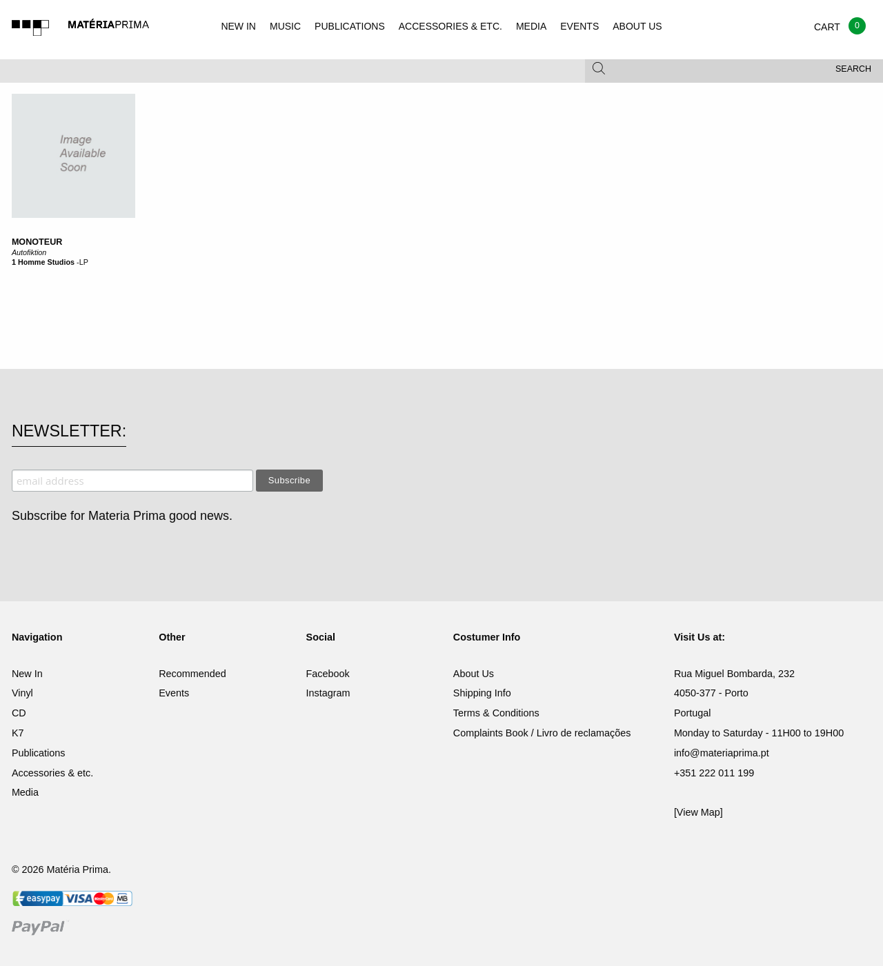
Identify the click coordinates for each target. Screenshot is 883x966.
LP (83, 262)
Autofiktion (29, 252)
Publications (39, 752)
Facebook (328, 673)
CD (19, 712)
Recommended (192, 673)
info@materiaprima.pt (721, 752)
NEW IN (238, 26)
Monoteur (37, 242)
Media (25, 792)
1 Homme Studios (43, 262)
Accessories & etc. (52, 772)
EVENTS (579, 26)
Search (853, 69)
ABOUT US (637, 26)
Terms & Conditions (496, 712)
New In (27, 673)
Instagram (328, 692)
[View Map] (698, 812)
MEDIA (531, 26)
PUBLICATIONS (350, 26)
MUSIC (285, 26)
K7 (18, 732)
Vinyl (22, 692)
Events (174, 692)
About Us (473, 673)
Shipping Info (482, 692)
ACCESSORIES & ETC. (450, 26)
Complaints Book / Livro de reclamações (542, 732)
